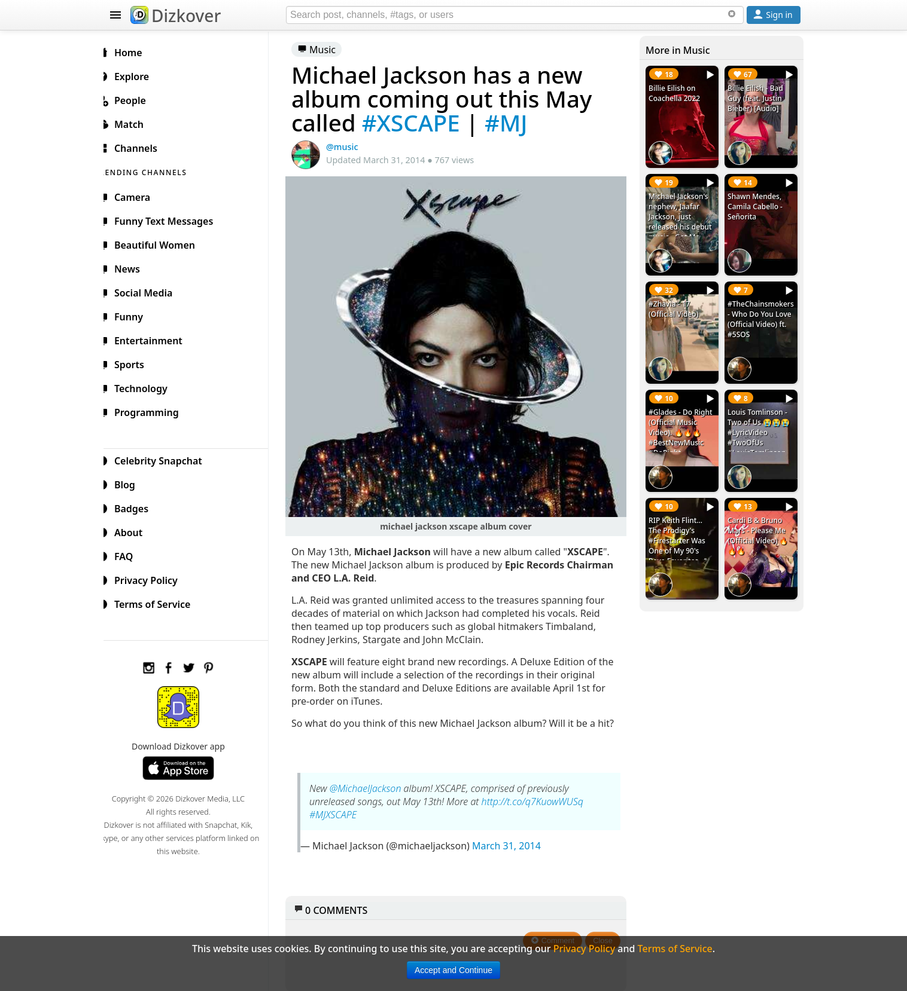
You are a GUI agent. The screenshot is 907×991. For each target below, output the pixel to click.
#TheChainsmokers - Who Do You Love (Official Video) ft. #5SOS (760, 315)
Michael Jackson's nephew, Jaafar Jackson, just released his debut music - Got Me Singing (683, 219)
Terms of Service (158, 602)
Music (326, 49)
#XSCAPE (421, 122)
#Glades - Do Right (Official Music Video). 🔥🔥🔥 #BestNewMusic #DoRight (683, 425)
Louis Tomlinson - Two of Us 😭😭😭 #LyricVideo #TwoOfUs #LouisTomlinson (760, 425)
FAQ (129, 554)
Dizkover (175, 15)
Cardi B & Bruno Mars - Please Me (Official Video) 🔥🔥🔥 (759, 526)
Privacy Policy (152, 578)
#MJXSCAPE (342, 808)
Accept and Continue (453, 970)
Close (606, 933)
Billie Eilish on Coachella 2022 (677, 93)
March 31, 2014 (516, 839)
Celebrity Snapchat (164, 459)
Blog (130, 483)
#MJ (515, 122)
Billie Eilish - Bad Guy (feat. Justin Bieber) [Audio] (757, 98)
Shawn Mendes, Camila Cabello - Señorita (756, 204)
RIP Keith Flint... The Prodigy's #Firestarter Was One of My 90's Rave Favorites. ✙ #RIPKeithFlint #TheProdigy (681, 541)
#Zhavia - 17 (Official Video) (676, 305)
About (134, 530)
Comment (556, 933)
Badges (137, 506)
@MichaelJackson (375, 781)
